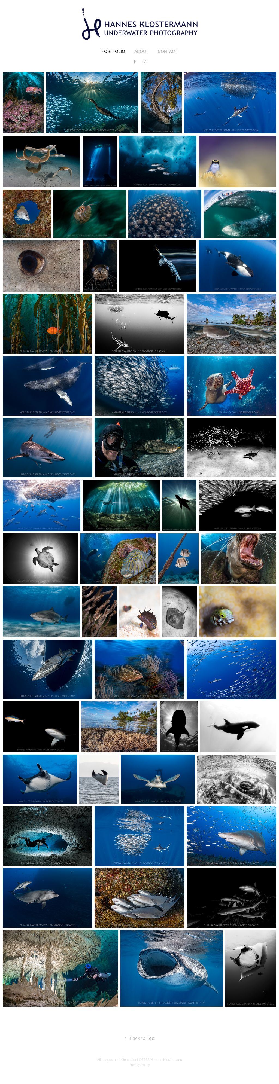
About (141, 51)
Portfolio (113, 51)
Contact (167, 51)
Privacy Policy (139, 1065)
